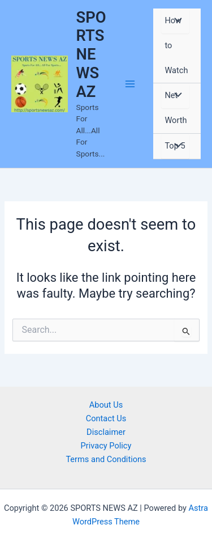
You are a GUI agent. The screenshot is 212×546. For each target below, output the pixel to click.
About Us (106, 405)
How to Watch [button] (176, 45)
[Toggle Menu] (175, 21)
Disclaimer (106, 432)
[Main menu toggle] (130, 84)
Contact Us (106, 418)
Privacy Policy (106, 446)
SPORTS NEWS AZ (91, 55)
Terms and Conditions (106, 459)
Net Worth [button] (176, 107)
